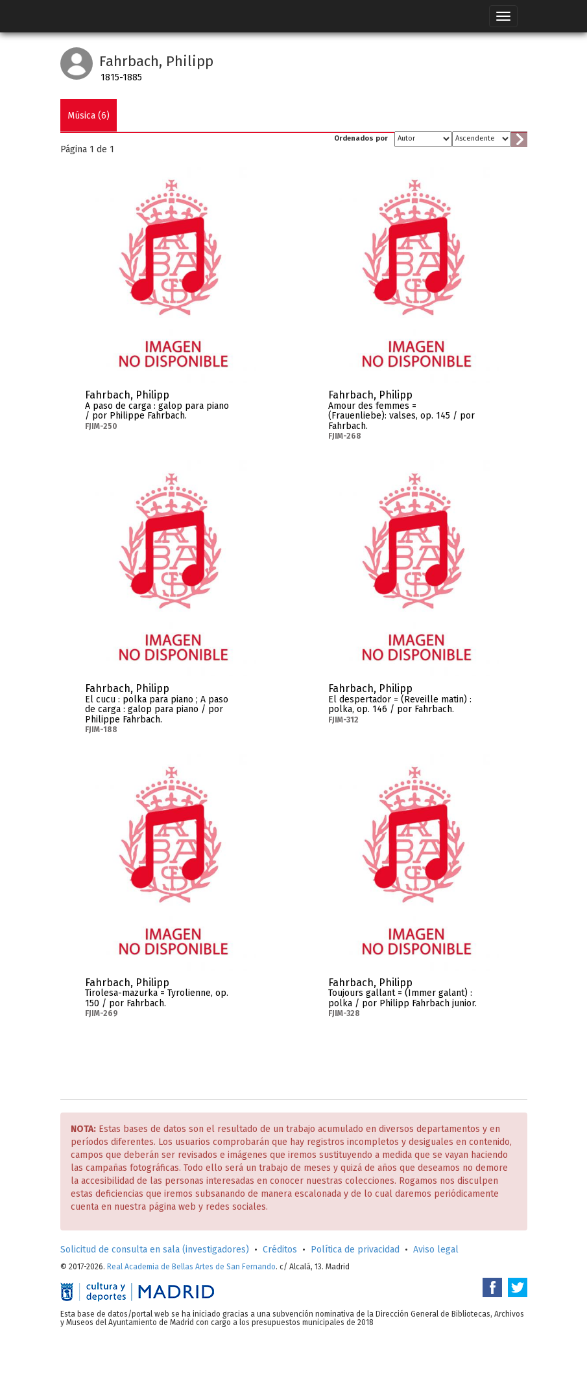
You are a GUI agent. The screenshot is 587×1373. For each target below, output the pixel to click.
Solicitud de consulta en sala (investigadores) (154, 1249)
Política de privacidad (355, 1249)
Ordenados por (361, 138)
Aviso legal (436, 1249)
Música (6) (88, 115)
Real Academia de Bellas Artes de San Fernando (191, 1266)
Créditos (280, 1249)
